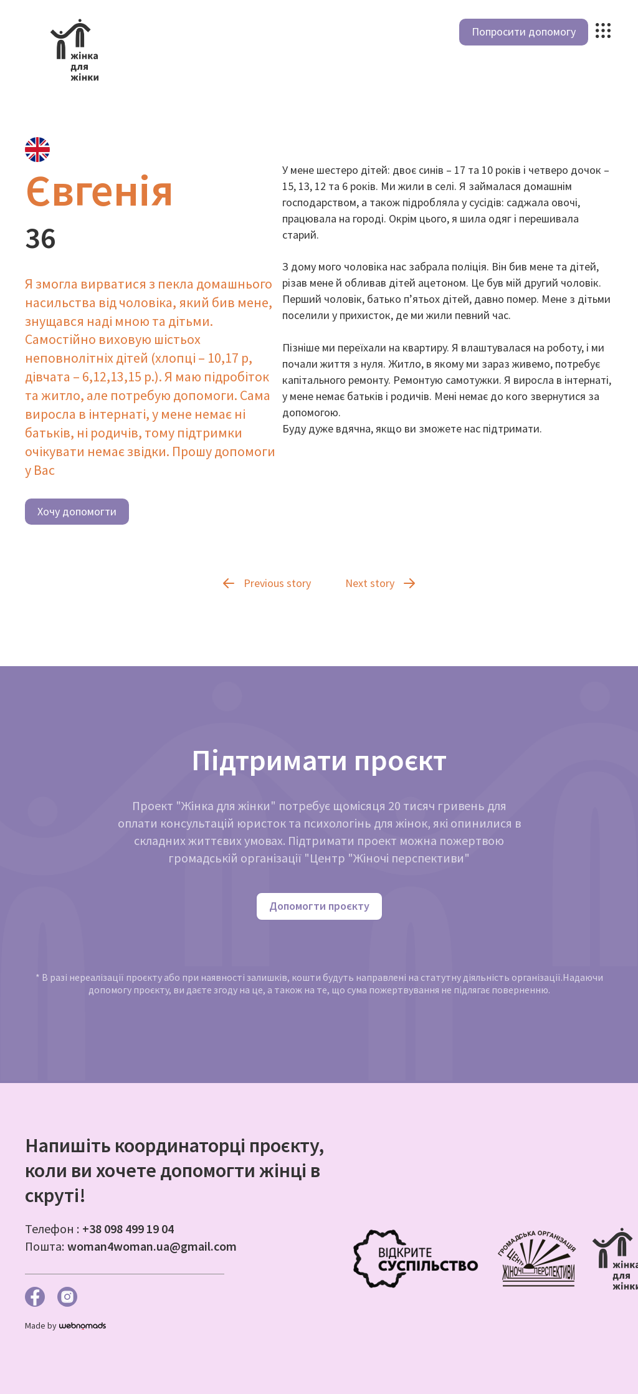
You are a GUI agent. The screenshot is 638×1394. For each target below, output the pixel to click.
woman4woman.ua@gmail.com (152, 1246)
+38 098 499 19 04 (128, 1228)
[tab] (37, 149)
